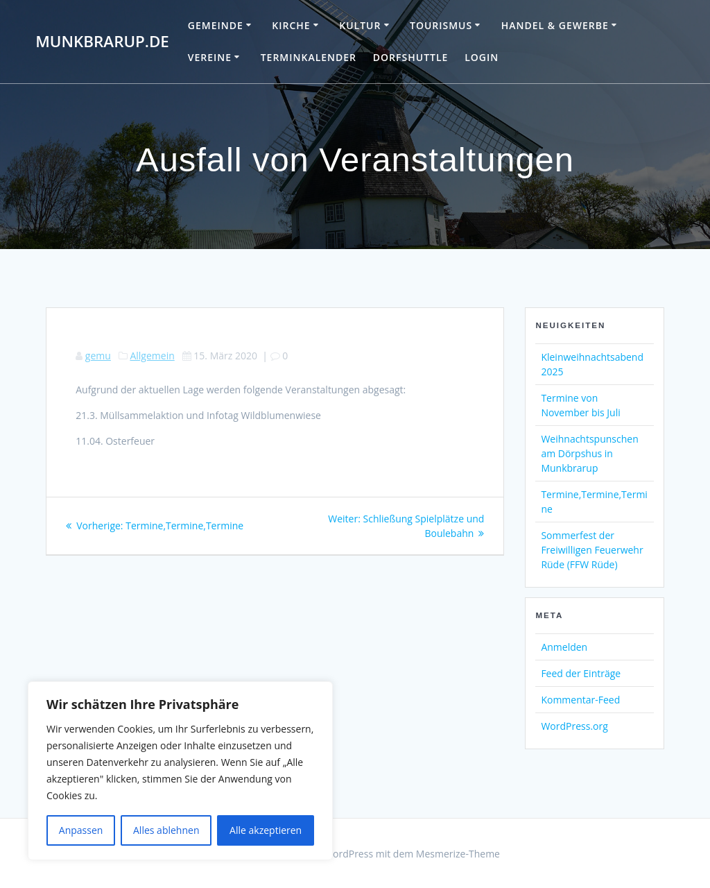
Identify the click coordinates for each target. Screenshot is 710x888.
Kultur (360, 25)
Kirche (291, 25)
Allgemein (152, 355)
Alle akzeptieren (266, 830)
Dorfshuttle (411, 57)
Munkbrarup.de (102, 41)
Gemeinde (215, 25)
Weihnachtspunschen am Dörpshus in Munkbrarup (589, 453)
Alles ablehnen (166, 830)
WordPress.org (574, 726)
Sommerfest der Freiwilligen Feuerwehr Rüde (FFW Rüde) (592, 550)
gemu (98, 355)
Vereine (210, 57)
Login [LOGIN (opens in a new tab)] (482, 57)
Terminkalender (308, 57)
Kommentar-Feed (580, 699)
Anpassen (81, 830)
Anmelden (564, 647)
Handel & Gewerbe (555, 25)
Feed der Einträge (581, 673)
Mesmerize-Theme (458, 853)
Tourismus (441, 25)
